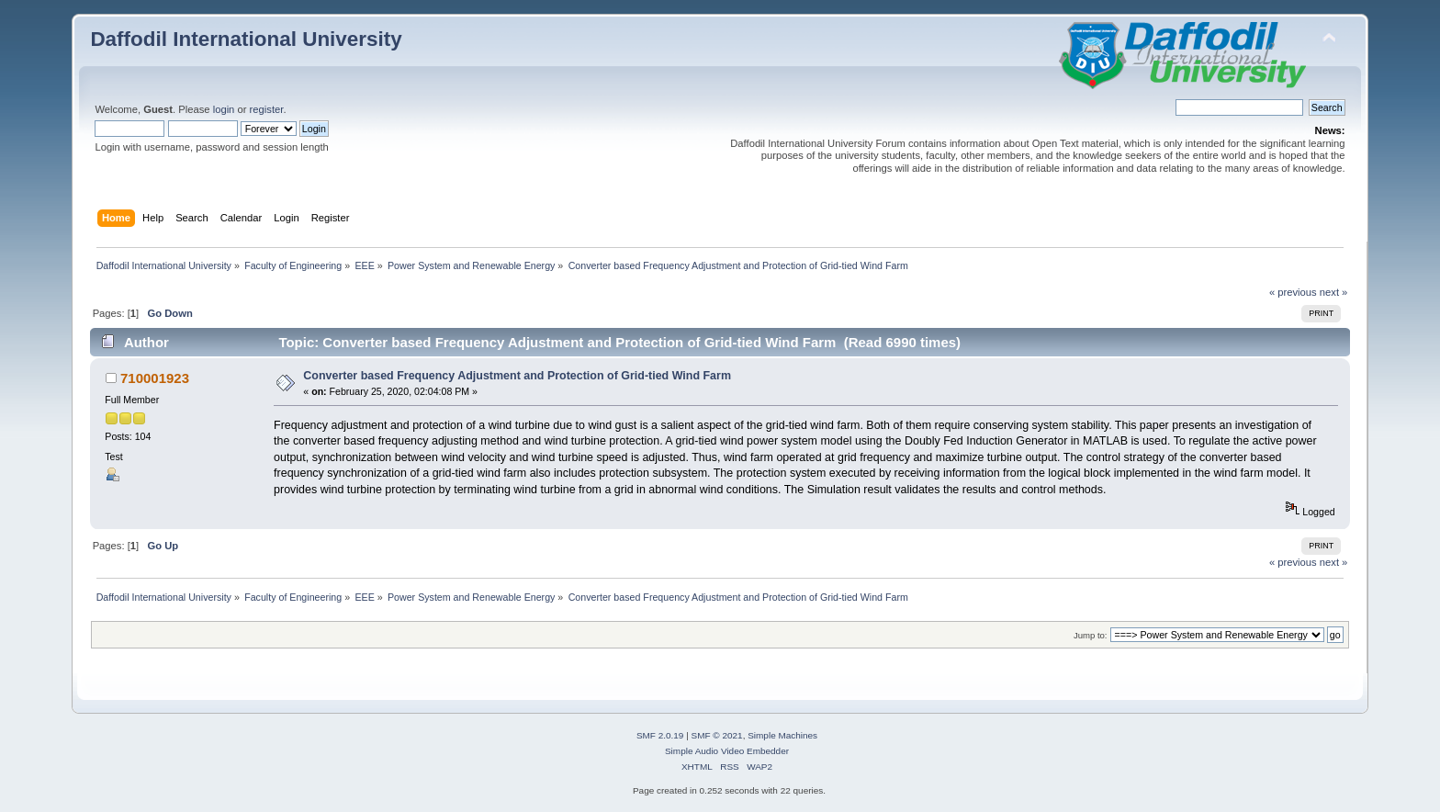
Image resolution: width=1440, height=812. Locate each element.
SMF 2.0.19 (660, 735)
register (267, 109)
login (224, 109)
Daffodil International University (245, 39)
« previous (1293, 292)
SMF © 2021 (717, 735)
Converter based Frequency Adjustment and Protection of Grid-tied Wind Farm (517, 375)
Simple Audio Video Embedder (727, 751)
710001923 (154, 378)
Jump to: (1091, 635)
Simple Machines (782, 735)
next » (1334, 292)
